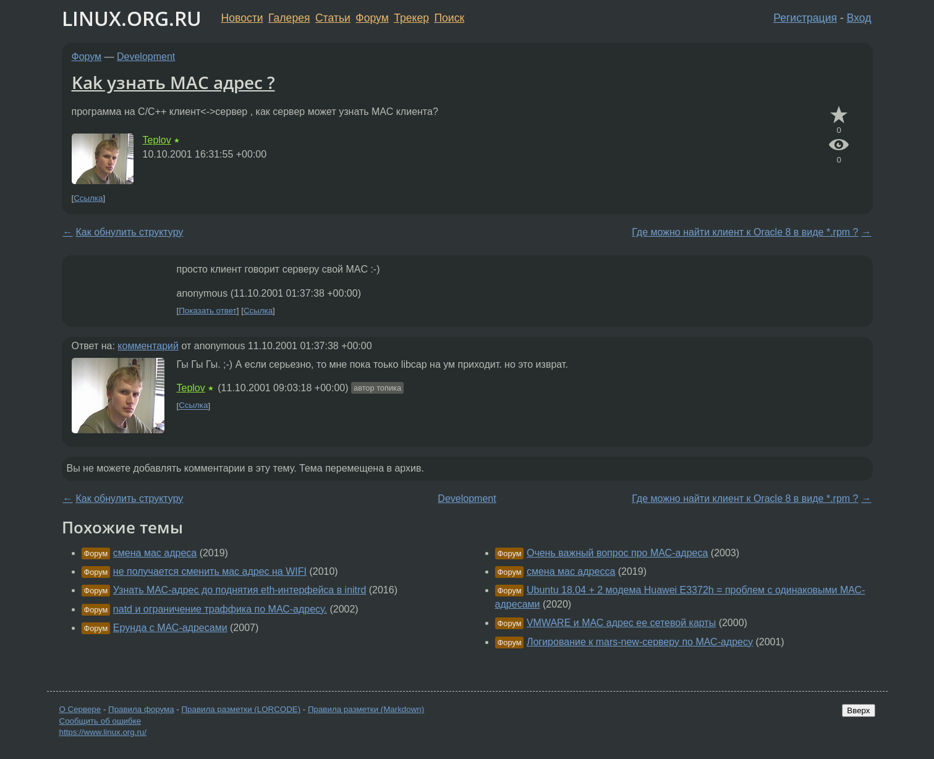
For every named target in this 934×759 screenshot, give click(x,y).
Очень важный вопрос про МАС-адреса (617, 553)
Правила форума (141, 709)
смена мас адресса (571, 571)
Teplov (157, 140)
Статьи (332, 18)
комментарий (148, 346)
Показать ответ (208, 310)
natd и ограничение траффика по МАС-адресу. (220, 609)
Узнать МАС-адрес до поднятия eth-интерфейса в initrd (239, 590)
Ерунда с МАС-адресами (170, 627)
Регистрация (805, 18)
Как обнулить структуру (130, 232)
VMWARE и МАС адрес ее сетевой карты (621, 622)
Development (146, 56)
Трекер (411, 18)
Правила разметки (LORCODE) (240, 709)
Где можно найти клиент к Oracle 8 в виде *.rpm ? (745, 232)
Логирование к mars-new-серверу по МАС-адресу (640, 642)
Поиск (449, 18)
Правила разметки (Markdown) (366, 709)
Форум (371, 18)
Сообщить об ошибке (100, 721)
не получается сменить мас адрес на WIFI (210, 571)
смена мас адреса (155, 553)
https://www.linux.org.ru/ (102, 732)
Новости (242, 18)
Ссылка (88, 198)
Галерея (289, 18)
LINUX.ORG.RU (132, 18)
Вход (859, 18)
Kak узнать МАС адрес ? (173, 82)
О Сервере (80, 709)
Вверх (858, 710)
